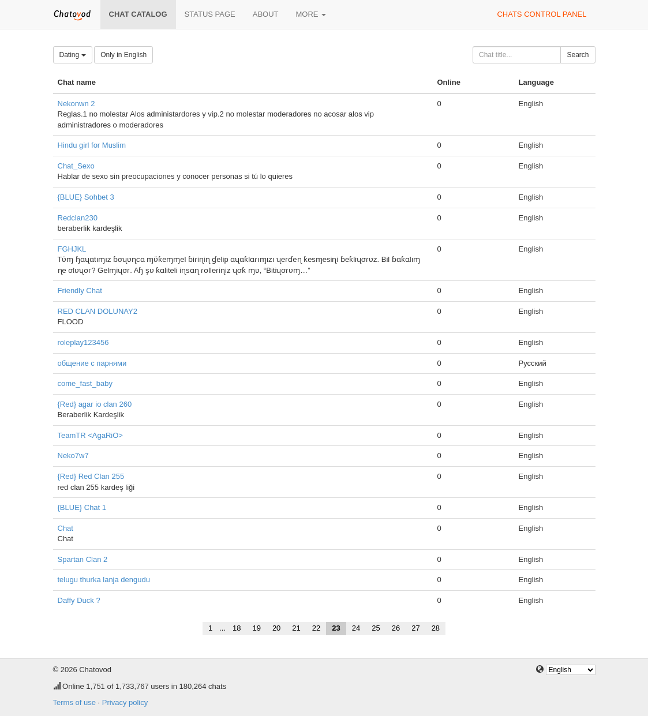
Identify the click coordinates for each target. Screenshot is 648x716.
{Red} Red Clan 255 (91, 476)
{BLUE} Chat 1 (82, 507)
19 (256, 628)
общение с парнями (92, 363)
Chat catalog (138, 14)
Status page (210, 14)
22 (316, 628)
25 (376, 628)
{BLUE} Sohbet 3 (86, 197)
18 (237, 628)
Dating (72, 55)
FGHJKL (72, 249)
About (266, 14)
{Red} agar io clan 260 (95, 404)
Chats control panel (541, 14)
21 (296, 628)
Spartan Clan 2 (83, 559)
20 (276, 628)
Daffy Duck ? (79, 600)
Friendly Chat (80, 290)
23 (336, 628)
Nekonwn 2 (76, 103)
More (311, 14)
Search (578, 55)
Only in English (123, 55)
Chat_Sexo (76, 166)
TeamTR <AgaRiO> (90, 435)
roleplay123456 (83, 342)
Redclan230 (78, 217)
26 (396, 628)
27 (415, 628)
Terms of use (74, 702)
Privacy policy (125, 702)
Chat (65, 528)
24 (356, 628)
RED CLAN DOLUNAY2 (97, 311)
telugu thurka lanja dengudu (104, 579)
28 (436, 628)
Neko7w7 (73, 455)
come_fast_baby (85, 383)
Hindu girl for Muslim (92, 145)
